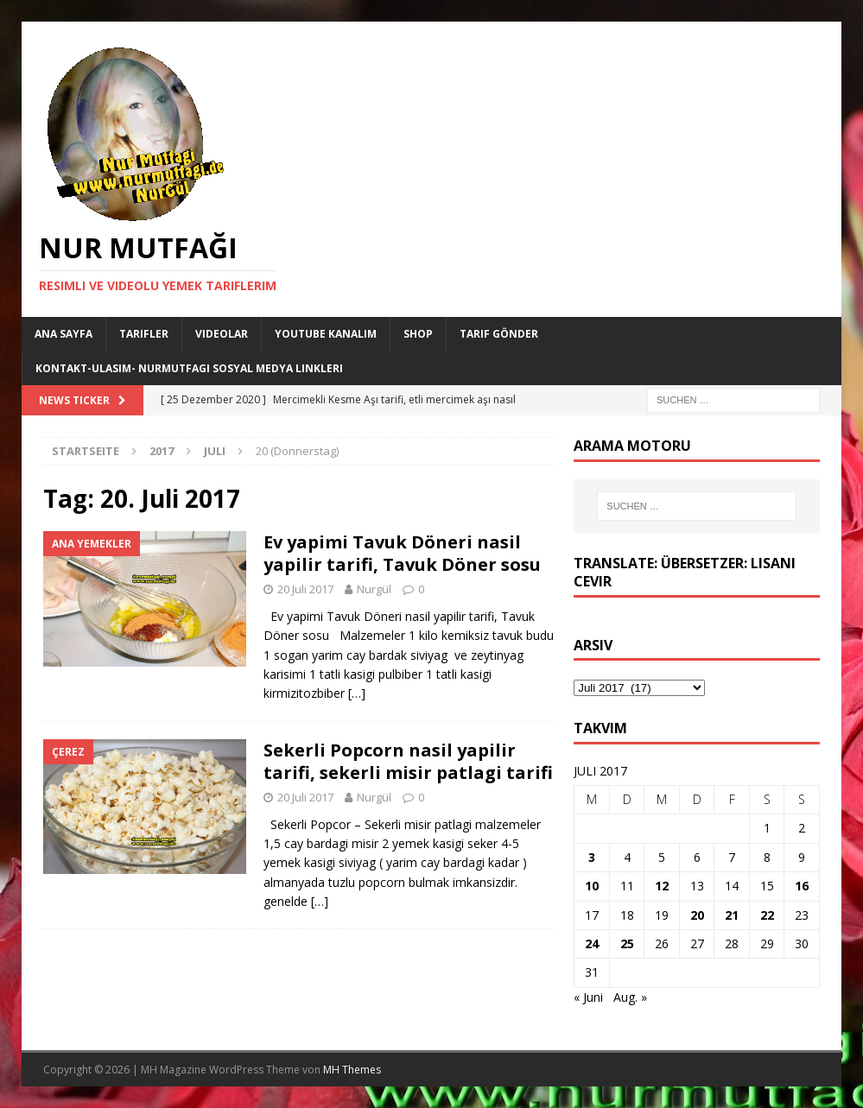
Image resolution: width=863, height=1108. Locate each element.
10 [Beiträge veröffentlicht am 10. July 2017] (592, 885)
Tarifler (143, 333)
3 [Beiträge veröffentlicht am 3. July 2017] (591, 857)
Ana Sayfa (63, 333)
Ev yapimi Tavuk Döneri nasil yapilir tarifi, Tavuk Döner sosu (402, 553)
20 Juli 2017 (305, 589)
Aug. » (630, 997)
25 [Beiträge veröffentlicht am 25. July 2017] (627, 943)
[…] (356, 693)
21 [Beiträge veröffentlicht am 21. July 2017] (732, 915)
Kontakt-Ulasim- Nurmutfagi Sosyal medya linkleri (189, 368)
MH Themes (352, 1069)
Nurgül (374, 589)
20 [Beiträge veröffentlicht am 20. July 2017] (697, 915)
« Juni (588, 997)
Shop (418, 333)
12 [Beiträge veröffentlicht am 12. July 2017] (662, 885)
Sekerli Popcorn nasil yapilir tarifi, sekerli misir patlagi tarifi (408, 761)
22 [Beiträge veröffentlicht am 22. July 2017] (767, 915)
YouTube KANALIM (326, 333)
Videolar (221, 333)
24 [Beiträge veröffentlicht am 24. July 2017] (592, 943)
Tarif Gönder (499, 333)
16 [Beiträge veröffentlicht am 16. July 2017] (802, 885)
